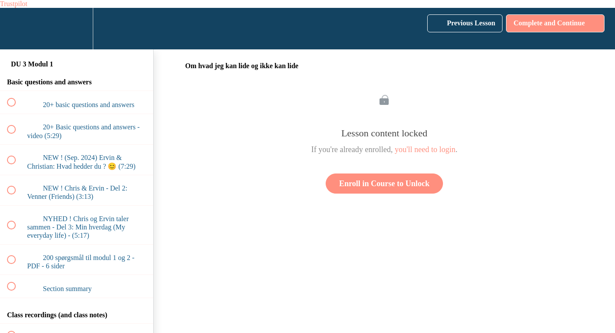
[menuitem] (76, 28)
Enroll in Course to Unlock (384, 183)
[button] (16, 28)
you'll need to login (425, 149)
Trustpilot (14, 3)
